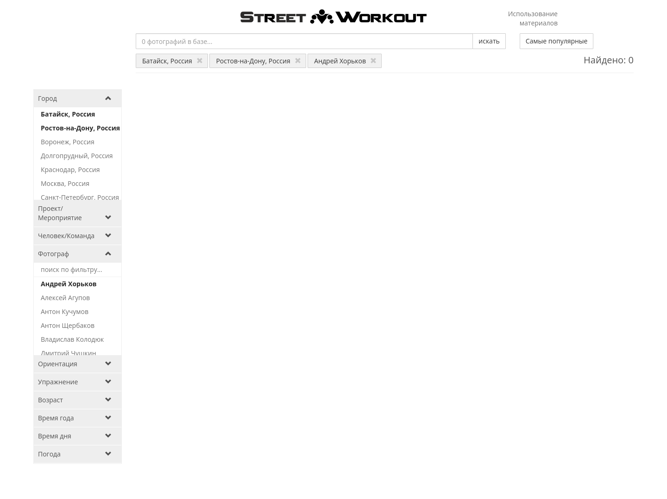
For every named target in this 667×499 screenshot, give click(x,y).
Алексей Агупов (65, 297)
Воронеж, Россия (67, 141)
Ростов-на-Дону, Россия (258, 60)
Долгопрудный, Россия (77, 155)
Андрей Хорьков (345, 60)
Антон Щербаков (67, 325)
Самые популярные (557, 41)
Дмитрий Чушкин (68, 353)
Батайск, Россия (172, 60)
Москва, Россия (65, 183)
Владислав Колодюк (72, 339)
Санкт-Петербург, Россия (80, 197)
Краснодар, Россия (70, 169)
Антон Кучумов (64, 311)
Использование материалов (533, 18)
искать (488, 41)
